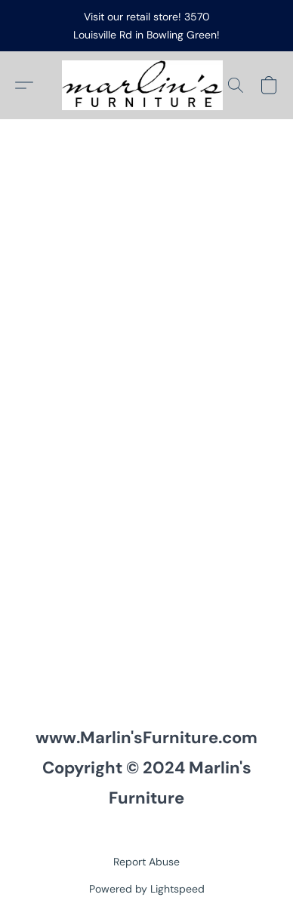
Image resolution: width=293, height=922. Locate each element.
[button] (146, 85)
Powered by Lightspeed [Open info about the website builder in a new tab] (147, 889)
